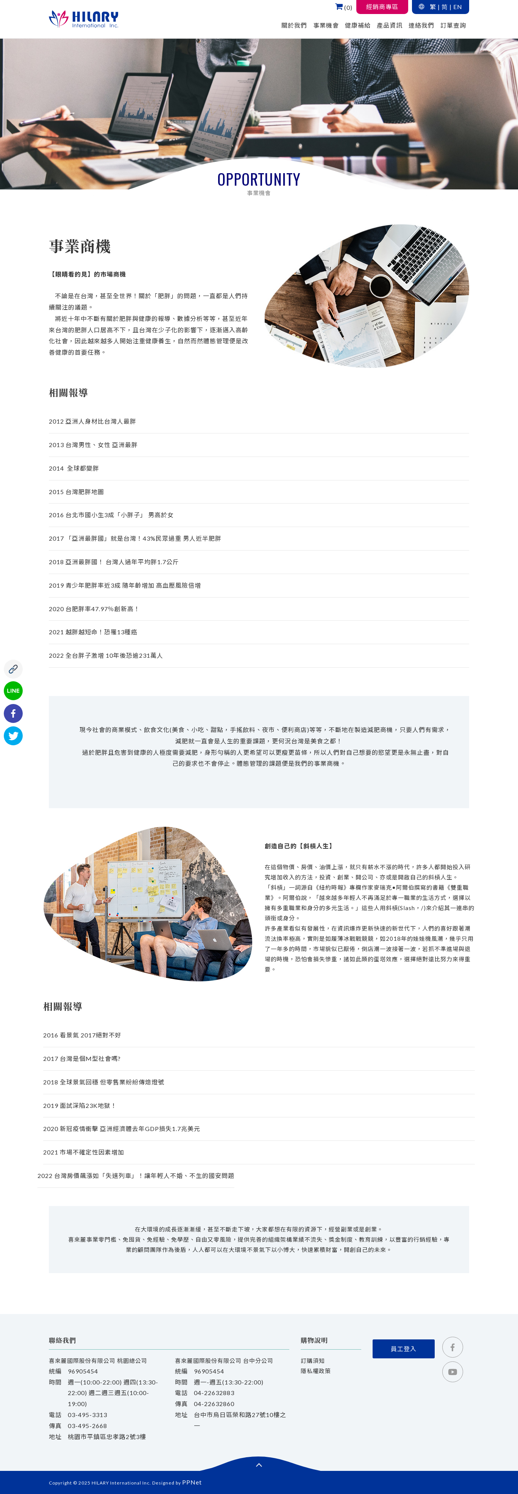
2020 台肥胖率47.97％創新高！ (94, 608)
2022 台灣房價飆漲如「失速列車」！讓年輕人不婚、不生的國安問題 (135, 1175)
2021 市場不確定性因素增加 (83, 1152)
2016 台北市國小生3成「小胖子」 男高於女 (111, 514)
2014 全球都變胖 (74, 468)
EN (457, 6)
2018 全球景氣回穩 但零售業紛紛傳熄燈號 (103, 1082)
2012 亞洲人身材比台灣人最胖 (92, 421)
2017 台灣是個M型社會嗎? (82, 1058)
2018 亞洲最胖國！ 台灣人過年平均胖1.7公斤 (114, 561)
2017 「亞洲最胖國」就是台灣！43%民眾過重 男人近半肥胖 (135, 538)
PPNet (192, 1482)
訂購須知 (313, 1360)
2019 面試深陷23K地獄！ (80, 1105)
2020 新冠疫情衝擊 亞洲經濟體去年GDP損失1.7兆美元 (121, 1128)
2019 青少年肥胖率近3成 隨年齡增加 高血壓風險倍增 (125, 585)
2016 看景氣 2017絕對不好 (82, 1035)
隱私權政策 (316, 1370)
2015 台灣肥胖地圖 (76, 491)
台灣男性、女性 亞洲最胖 (93, 444)
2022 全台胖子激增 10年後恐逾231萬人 (106, 655)
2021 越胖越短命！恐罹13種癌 (93, 631)
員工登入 (404, 1348)
